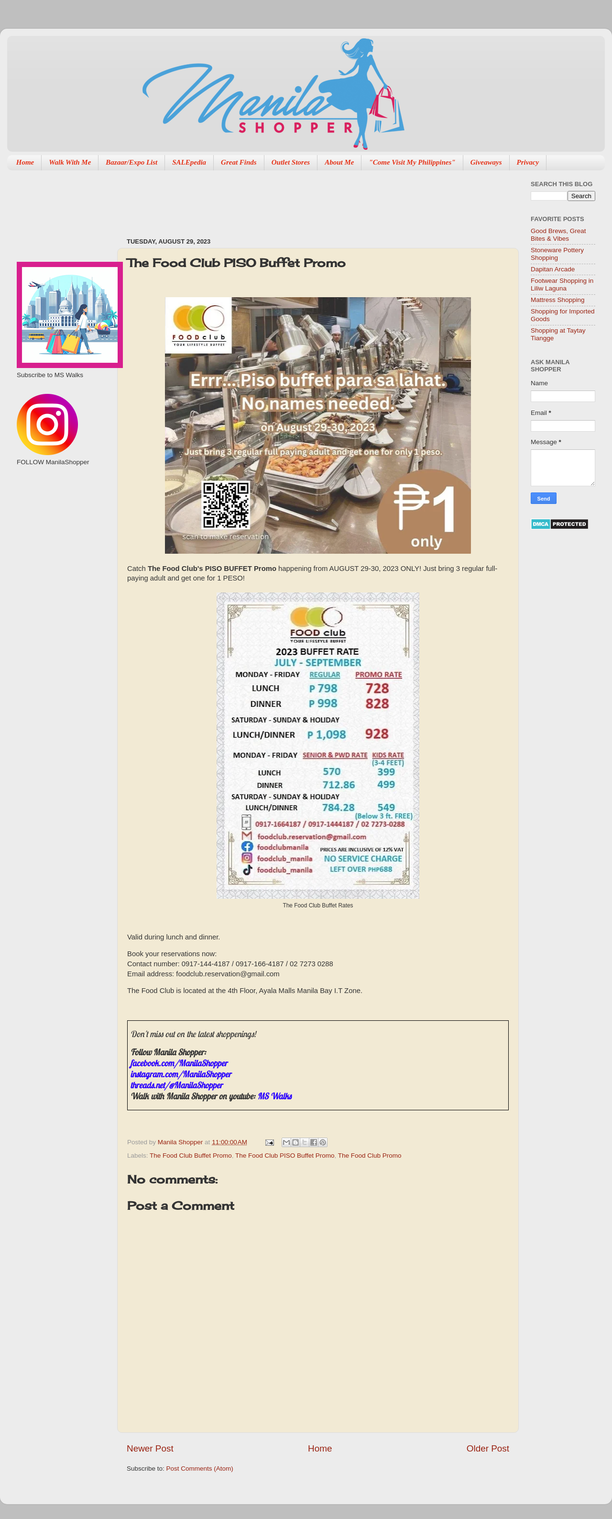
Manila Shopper (181, 1142)
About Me (339, 162)
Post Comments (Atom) (199, 1468)
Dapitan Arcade (553, 269)
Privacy (528, 162)
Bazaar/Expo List (131, 162)
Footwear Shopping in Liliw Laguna (562, 284)
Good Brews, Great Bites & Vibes (558, 234)
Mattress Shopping (558, 299)
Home (25, 162)
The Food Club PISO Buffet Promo (285, 1155)
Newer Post (150, 1448)
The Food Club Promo (370, 1155)
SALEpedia (189, 162)
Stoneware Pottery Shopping (557, 253)
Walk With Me (70, 162)
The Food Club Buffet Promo (191, 1155)
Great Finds (239, 162)
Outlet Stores (291, 162)
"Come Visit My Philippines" (412, 162)
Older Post (488, 1448)
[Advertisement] (301, 199)
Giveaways (486, 162)
